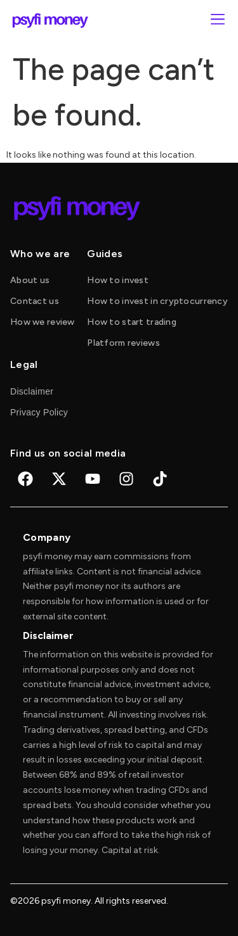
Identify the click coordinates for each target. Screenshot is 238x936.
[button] (217, 20)
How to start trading (131, 322)
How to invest (118, 280)
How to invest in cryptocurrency (157, 301)
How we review (42, 322)
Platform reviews (123, 343)
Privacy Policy (39, 412)
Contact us (34, 301)
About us (30, 280)
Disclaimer (31, 391)
